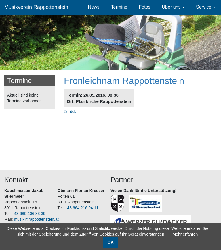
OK (111, 242)
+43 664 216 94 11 (81, 207)
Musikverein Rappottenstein (36, 7)
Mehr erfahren (185, 234)
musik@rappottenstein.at (36, 219)
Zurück (70, 111)
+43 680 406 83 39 (28, 213)
